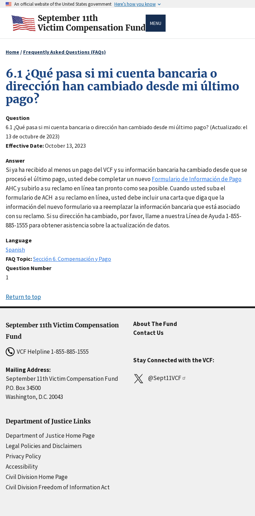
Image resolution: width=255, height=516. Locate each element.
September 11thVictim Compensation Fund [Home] (92, 23)
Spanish (15, 249)
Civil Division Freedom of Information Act (58, 487)
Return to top (23, 297)
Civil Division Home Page (37, 477)
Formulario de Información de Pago (196, 179)
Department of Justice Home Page (50, 435)
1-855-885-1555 (70, 352)
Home (12, 52)
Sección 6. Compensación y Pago (72, 258)
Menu (155, 23)
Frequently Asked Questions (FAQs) (64, 52)
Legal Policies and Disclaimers (44, 446)
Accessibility (22, 466)
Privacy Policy (23, 456)
